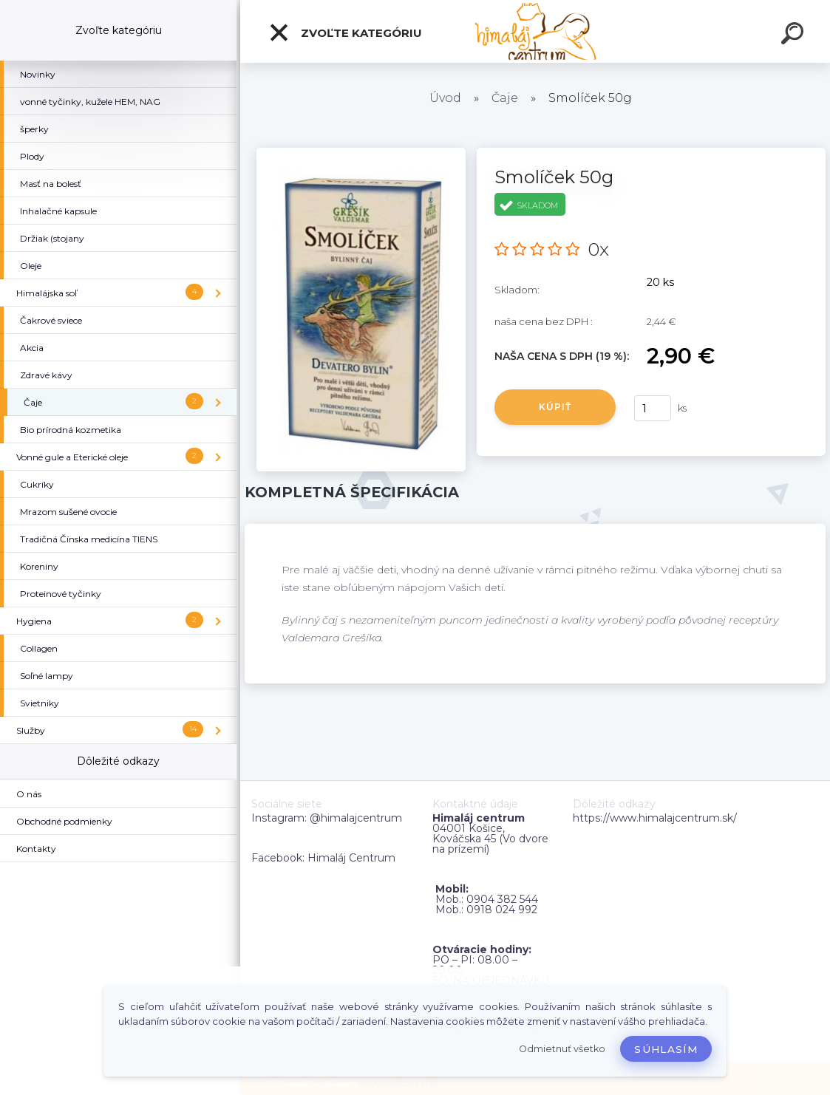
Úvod (445, 98)
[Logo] (535, 31)
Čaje (504, 98)
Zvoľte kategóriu (345, 32)
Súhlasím (666, 1049)
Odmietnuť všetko (562, 1048)
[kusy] (652, 408)
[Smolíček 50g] (361, 153)
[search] (794, 35)
